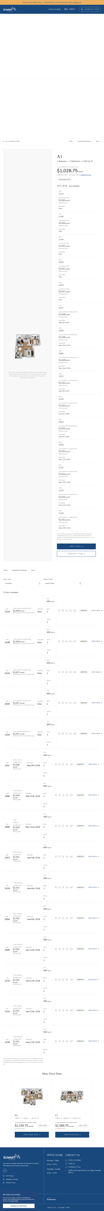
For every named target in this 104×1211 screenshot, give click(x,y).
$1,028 (64, 314)
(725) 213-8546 (54, 9)
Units (71, 141)
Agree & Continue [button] (19, 1206)
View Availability (74, 186)
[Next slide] (66, 186)
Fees (97, 141)
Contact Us (77, 2)
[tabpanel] (52, 821)
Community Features (84, 141)
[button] (69, 9)
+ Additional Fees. (85, 175)
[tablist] (52, 571)
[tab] (5, 571)
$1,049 (64, 200)
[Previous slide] (64, 186)
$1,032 (64, 382)
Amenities (84, 610)
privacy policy (14, 1201)
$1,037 (64, 245)
